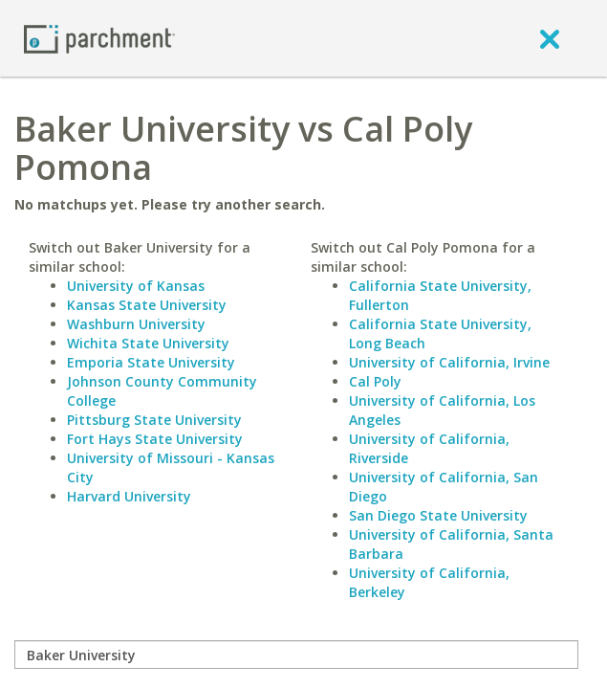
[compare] (296, 654)
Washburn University (136, 324)
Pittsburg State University (154, 420)
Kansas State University (147, 305)
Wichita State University (148, 343)
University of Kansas (136, 286)
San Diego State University (438, 515)
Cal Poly (375, 381)
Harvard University (129, 496)
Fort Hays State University (155, 439)
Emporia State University (151, 362)
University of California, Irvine (449, 362)
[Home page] (99, 38)
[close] (550, 38)
